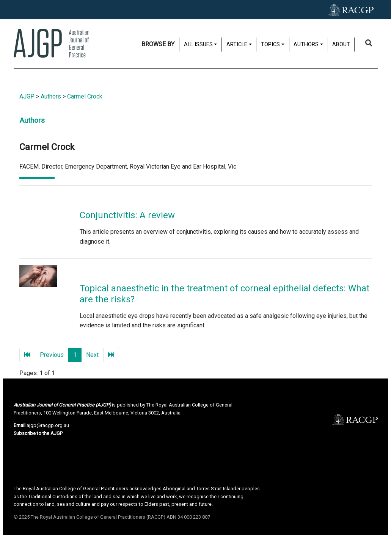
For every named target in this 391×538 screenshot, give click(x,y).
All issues (198, 44)
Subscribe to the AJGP (38, 433)
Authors (306, 44)
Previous (52, 354)
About (341, 44)
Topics (270, 44)
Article (236, 44)
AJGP (27, 96)
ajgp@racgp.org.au (48, 425)
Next (92, 354)
